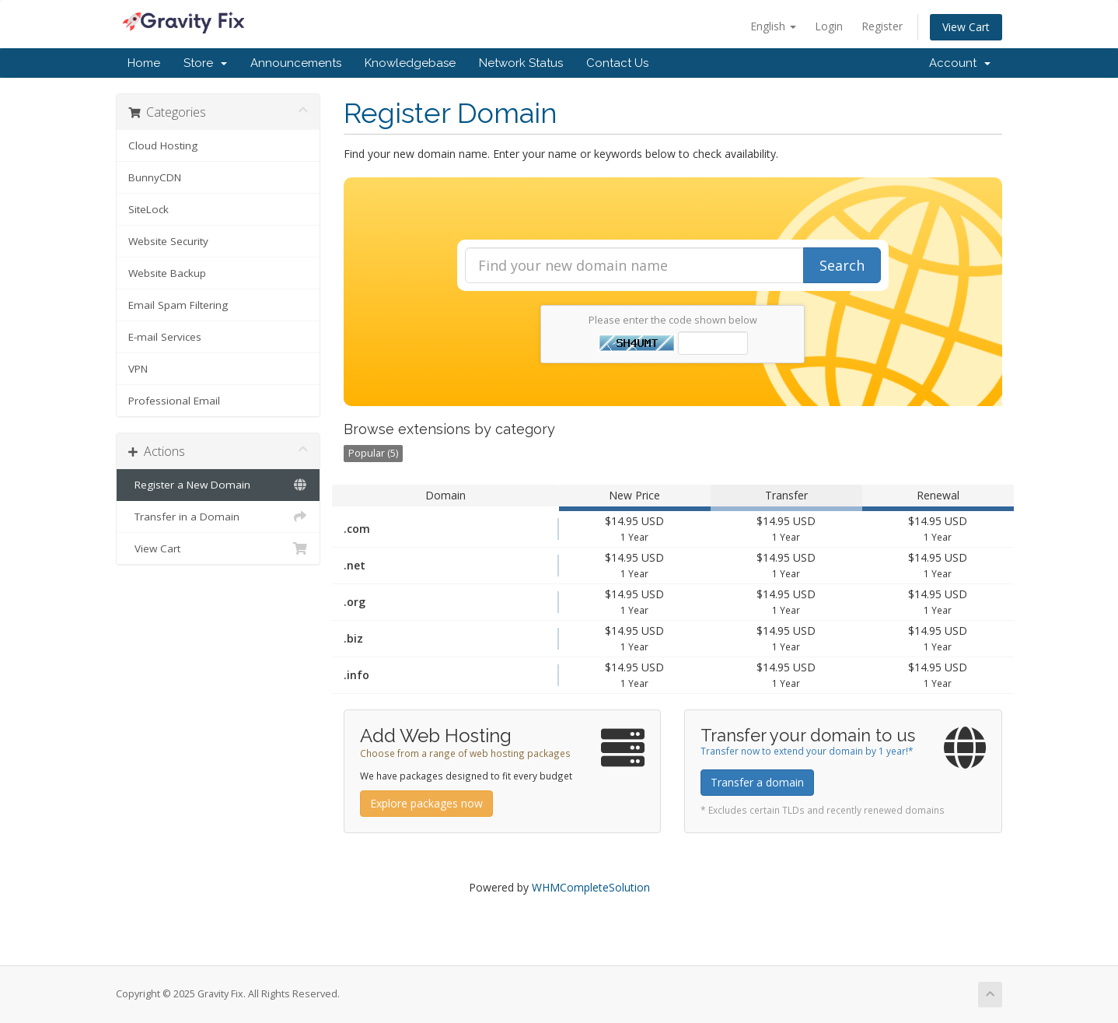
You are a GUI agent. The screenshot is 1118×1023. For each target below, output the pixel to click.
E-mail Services (164, 337)
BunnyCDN (154, 177)
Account (959, 63)
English (773, 26)
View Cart (966, 26)
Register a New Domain (218, 484)
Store (205, 63)
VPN (138, 369)
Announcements (295, 63)
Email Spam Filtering (178, 305)
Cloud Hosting (162, 145)
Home (144, 63)
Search (842, 265)
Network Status (521, 63)
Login (829, 26)
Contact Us (617, 63)
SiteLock (148, 209)
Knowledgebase (410, 63)
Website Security (168, 241)
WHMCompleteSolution (591, 887)
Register (882, 26)
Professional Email (174, 401)
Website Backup (167, 273)
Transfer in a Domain (218, 516)
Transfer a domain (757, 782)
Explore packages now (426, 803)
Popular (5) (373, 453)
